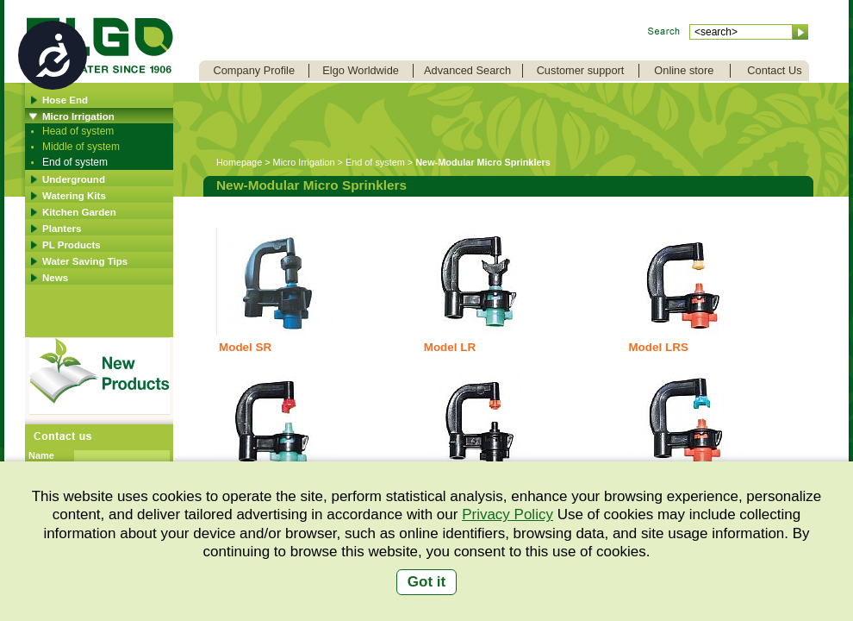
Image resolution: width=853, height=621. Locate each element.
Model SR (245, 347)
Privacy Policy (507, 514)
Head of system (78, 131)
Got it (426, 582)
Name (41, 455)
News (55, 278)
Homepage (239, 162)
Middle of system (81, 147)
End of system (75, 162)
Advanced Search (467, 70)
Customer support (581, 70)
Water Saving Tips (85, 261)
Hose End (65, 100)
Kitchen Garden (79, 212)
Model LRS (658, 347)
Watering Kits (74, 196)
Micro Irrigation (78, 116)
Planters (61, 228)
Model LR (450, 347)
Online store (683, 70)
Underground (73, 179)
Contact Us (774, 70)
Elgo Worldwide (360, 70)
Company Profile (254, 70)
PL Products (71, 245)
